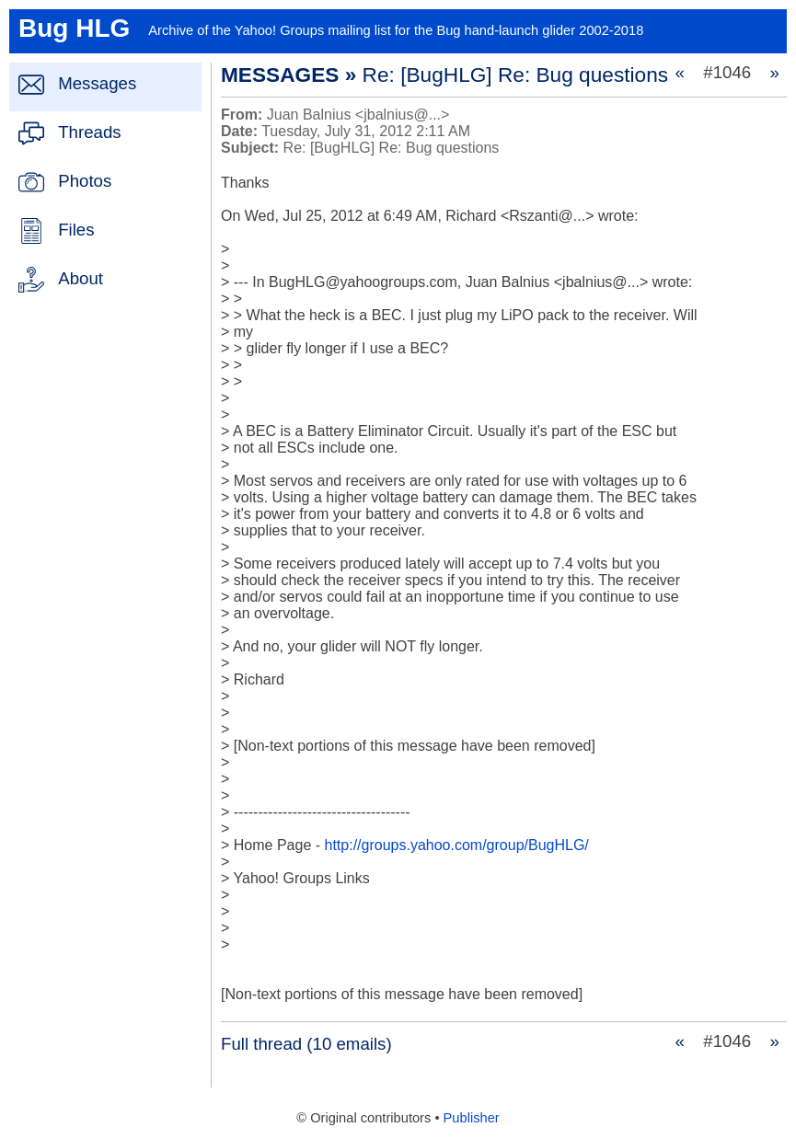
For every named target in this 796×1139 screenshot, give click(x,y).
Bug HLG (74, 28)
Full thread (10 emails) (306, 1043)
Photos (84, 180)
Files (76, 229)
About (80, 278)
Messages (97, 83)
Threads (89, 132)
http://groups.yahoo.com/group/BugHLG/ (457, 845)
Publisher (472, 1117)
